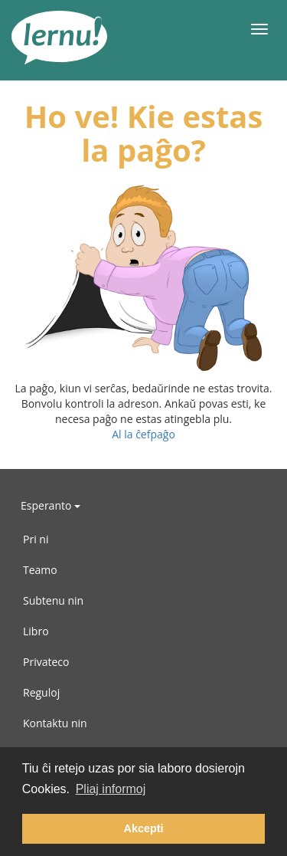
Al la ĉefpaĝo (143, 434)
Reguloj (41, 692)
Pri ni (35, 539)
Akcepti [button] (144, 828)
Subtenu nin (53, 600)
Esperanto (50, 505)
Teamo (40, 569)
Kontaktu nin (55, 723)
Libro (36, 631)
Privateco (46, 661)
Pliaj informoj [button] (111, 788)
